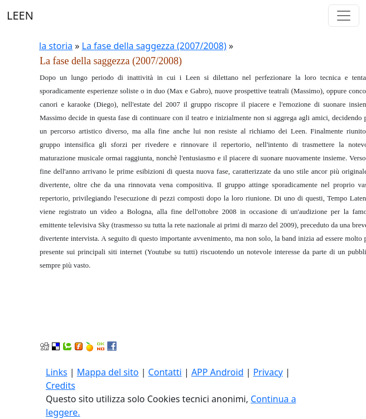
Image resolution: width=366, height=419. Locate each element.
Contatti (165, 372)
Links (57, 372)
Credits (60, 385)
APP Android (217, 372)
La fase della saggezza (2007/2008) (154, 46)
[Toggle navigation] (343, 15)
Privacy (268, 372)
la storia (56, 46)
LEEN (20, 15)
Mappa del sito (108, 372)
